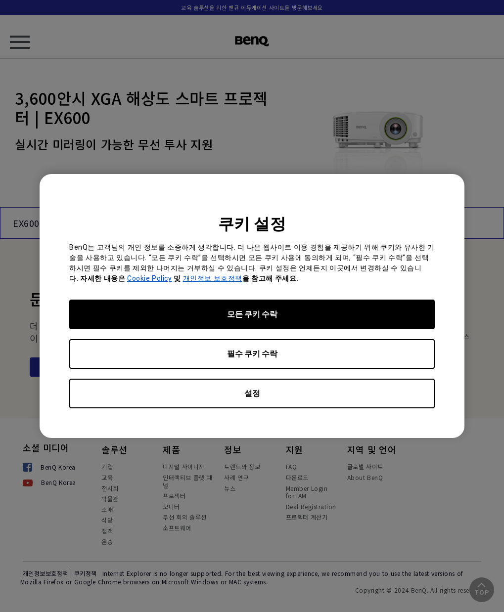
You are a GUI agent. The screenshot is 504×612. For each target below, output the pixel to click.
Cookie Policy (149, 278)
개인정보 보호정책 (212, 278)
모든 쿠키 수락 (252, 314)
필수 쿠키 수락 (252, 353)
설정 (252, 393)
